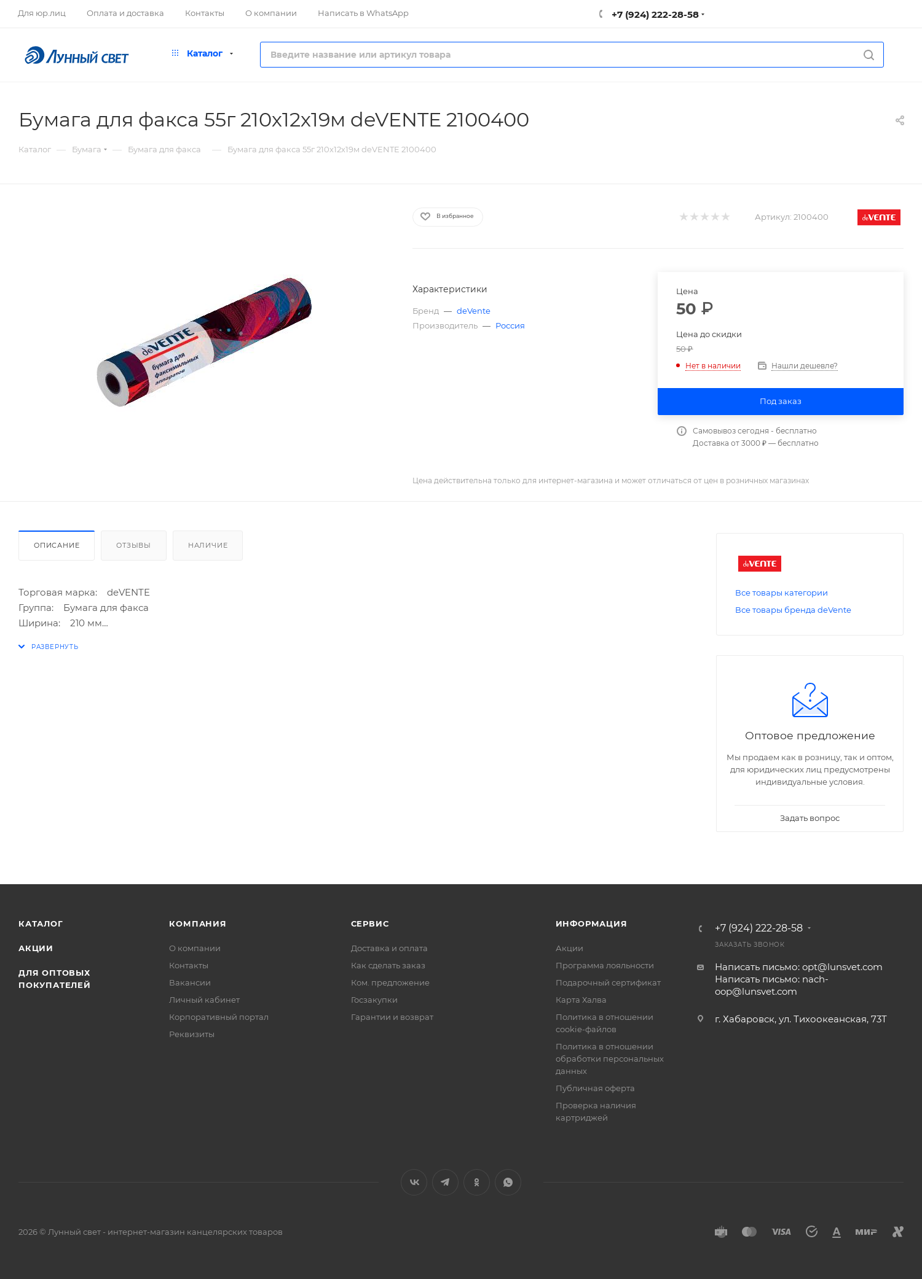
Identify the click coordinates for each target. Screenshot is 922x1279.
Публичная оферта (595, 1088)
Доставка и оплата (389, 948)
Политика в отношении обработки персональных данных (610, 1058)
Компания (197, 923)
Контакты (188, 965)
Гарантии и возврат (392, 1017)
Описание (56, 545)
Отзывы (133, 545)
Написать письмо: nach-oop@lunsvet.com (772, 985)
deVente (474, 311)
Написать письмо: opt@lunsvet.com (799, 967)
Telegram (445, 1182)
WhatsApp (508, 1182)
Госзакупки (374, 1000)
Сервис (370, 923)
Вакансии (190, 982)
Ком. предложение (390, 982)
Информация (592, 923)
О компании (195, 948)
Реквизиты (192, 1034)
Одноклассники (476, 1182)
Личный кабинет (204, 1000)
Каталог (40, 923)
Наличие (208, 545)
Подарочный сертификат (608, 982)
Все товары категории (781, 592)
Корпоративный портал (219, 1017)
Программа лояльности (605, 965)
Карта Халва (581, 1000)
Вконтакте (414, 1182)
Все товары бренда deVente (793, 610)
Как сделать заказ (388, 965)
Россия (510, 325)
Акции (35, 948)
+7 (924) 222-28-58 (654, 14)
